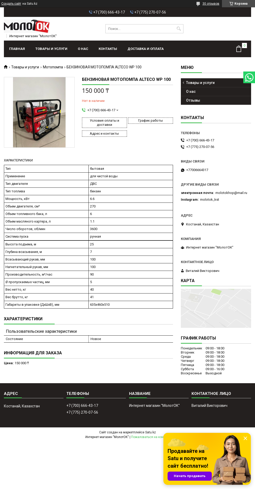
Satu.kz (150, 432)
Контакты (108, 49)
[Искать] (178, 28)
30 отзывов (210, 3)
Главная (17, 49)
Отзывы (193, 100)
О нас (83, 49)
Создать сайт (11, 3)
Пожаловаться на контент (150, 437)
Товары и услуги (51, 49)
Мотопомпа (53, 67)
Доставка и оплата (146, 49)
